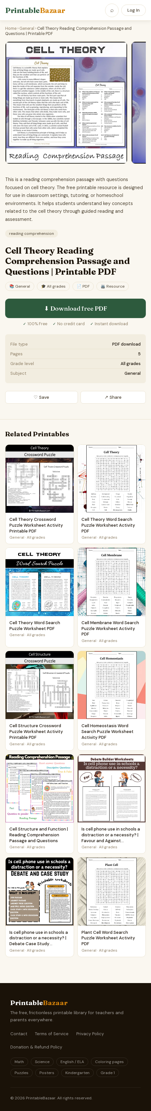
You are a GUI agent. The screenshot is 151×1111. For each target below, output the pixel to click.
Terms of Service (52, 1034)
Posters (46, 1072)
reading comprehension (31, 233)
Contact (18, 1034)
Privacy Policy (90, 1034)
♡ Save (41, 397)
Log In (133, 10)
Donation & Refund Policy (36, 1047)
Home (10, 28)
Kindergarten (77, 1072)
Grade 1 (108, 1072)
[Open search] (112, 10)
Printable (35, 10)
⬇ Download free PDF (75, 308)
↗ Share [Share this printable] (113, 397)
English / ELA (72, 1061)
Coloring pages (109, 1061)
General (26, 28)
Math (19, 1061)
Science (42, 1061)
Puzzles (21, 1072)
